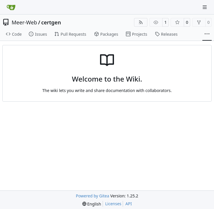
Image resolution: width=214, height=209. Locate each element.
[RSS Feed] (140, 22)
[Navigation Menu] (205, 7)
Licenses (113, 203)
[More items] (207, 34)
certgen (51, 22)
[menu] (91, 204)
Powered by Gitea (92, 196)
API (128, 203)
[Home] (11, 7)
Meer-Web (24, 22)
